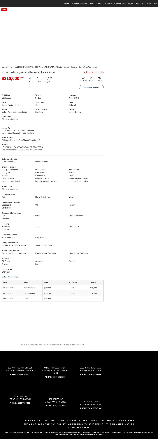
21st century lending (38, 420)
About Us (139, 3)
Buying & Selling (96, 3)
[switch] (83, 79)
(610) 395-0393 (59, 377)
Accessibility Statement (85, 424)
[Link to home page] (3, 3)
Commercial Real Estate (115, 3)
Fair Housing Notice (119, 424)
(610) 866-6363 (94, 374)
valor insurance (68, 420)
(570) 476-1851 (24, 374)
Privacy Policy (55, 424)
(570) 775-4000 (24, 403)
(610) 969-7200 (94, 408)
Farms (130, 3)
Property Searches (79, 3)
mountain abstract (121, 420)
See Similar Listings (91, 87)
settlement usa (94, 420)
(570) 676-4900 (59, 406)
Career (148, 3)
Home (66, 3)
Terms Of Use (33, 424)
